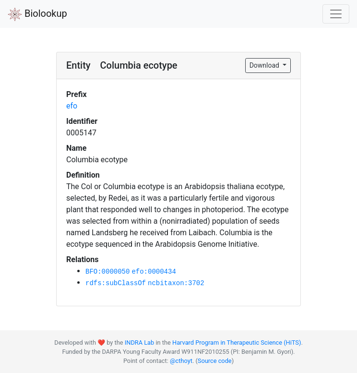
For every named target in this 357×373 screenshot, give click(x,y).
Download (265, 65)
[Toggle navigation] (335, 14)
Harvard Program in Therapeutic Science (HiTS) (236, 342)
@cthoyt (181, 360)
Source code (215, 360)
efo (71, 105)
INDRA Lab (139, 342)
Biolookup (37, 14)
